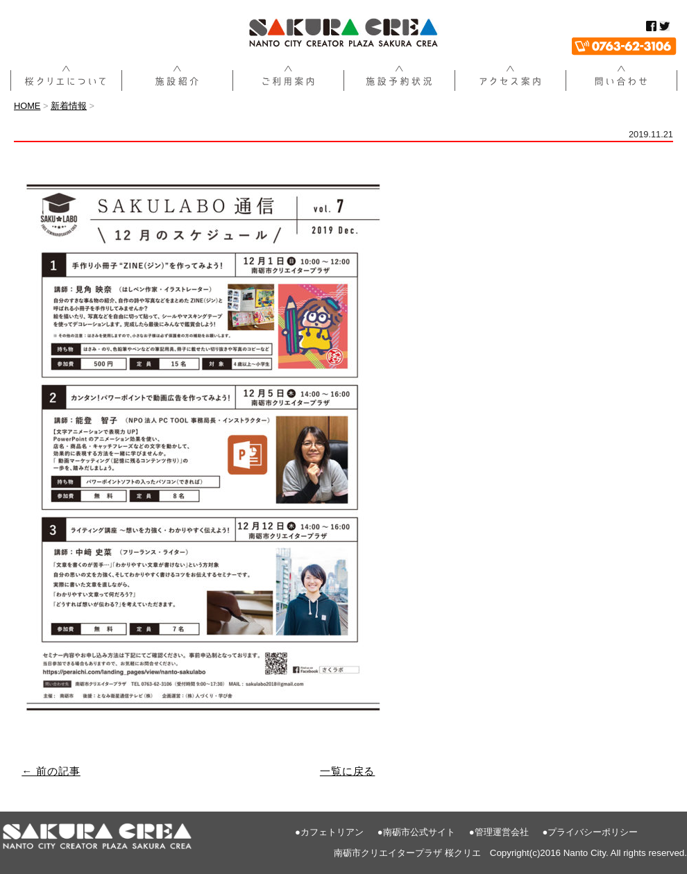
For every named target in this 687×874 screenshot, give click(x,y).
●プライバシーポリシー (590, 832)
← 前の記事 (51, 771)
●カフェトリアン (329, 832)
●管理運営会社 (499, 832)
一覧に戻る (347, 771)
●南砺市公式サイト (416, 832)
